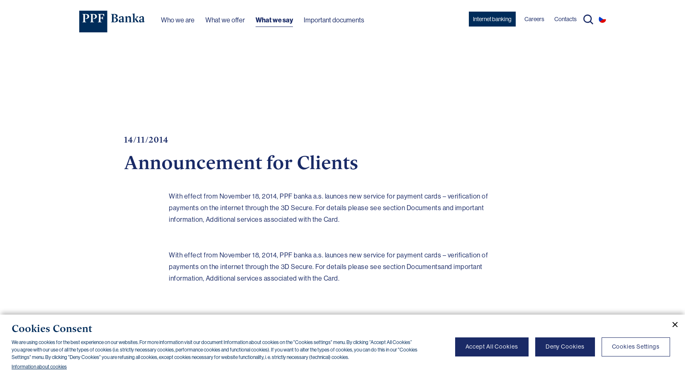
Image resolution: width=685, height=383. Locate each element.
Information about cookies (39, 367)
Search (588, 19)
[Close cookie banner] (671, 324)
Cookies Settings (636, 346)
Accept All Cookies (492, 346)
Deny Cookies (565, 346)
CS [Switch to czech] (602, 19)
